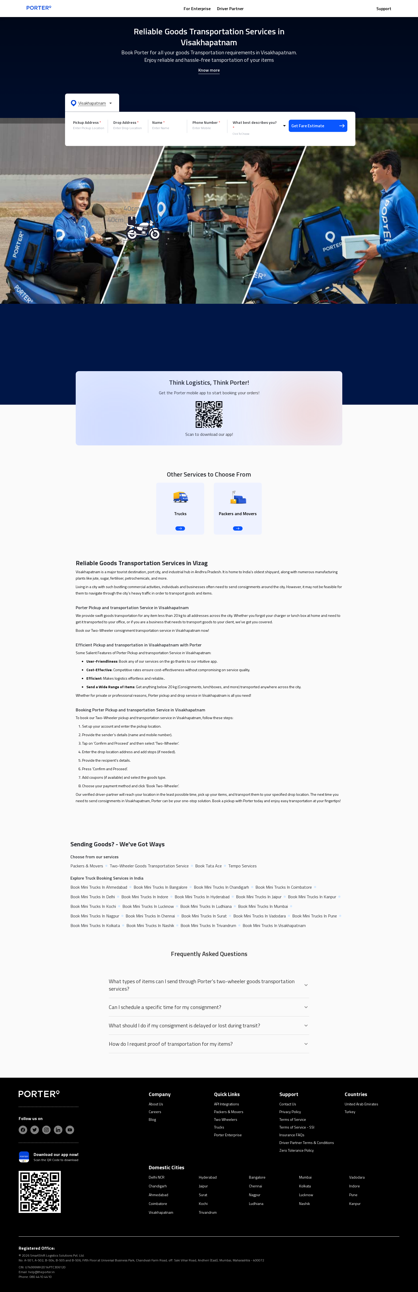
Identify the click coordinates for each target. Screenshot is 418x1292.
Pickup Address (87, 122)
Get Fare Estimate (318, 126)
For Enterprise (197, 8)
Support (383, 8)
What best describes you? (255, 125)
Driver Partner (230, 8)
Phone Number (206, 122)
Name (158, 122)
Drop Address (126, 122)
